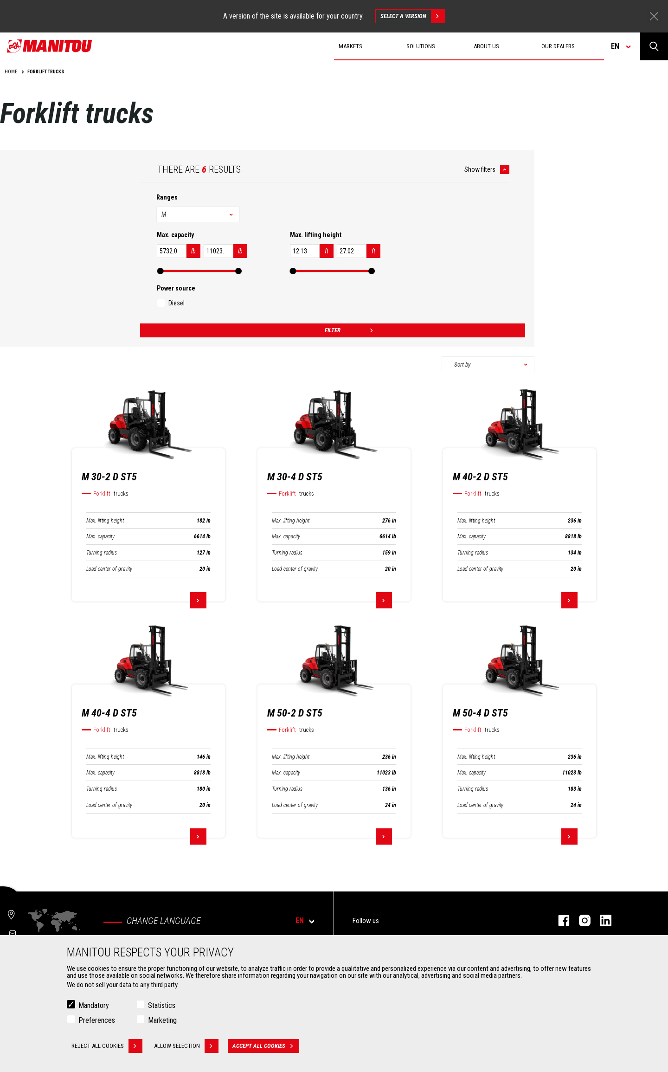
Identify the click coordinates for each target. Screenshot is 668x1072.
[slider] (160, 271)
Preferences (96, 1020)
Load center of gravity (109, 569)
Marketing (162, 1020)
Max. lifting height (105, 520)
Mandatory (93, 1005)
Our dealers (558, 46)
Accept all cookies (265, 1046)
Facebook (559, 920)
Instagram (580, 920)
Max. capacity (100, 536)
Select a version (412, 16)
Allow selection (186, 1046)
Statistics (161, 1005)
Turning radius (101, 552)
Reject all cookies (106, 1046)
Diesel (176, 303)
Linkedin (601, 920)
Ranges (167, 197)
